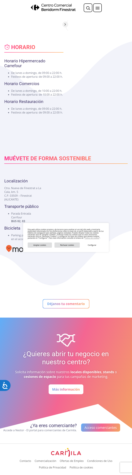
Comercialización (45, 461)
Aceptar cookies (40, 245)
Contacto (25, 461)
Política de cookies (92, 238)
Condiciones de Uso (99, 461)
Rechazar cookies (67, 245)
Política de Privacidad (52, 467)
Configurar (92, 245)
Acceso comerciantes (101, 427)
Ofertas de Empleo (72, 461)
